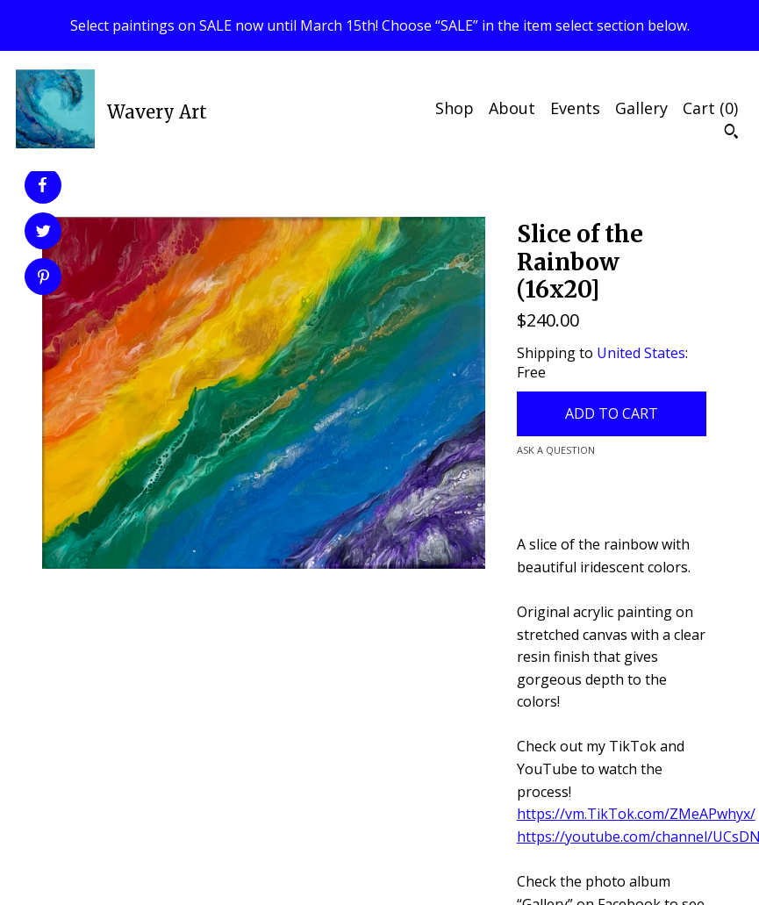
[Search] (731, 133)
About (512, 108)
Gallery (641, 108)
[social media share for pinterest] (43, 279)
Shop (454, 108)
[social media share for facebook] (42, 185)
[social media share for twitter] (43, 233)
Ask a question (556, 449)
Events (575, 108)
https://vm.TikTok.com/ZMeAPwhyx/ (636, 813)
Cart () (710, 108)
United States (641, 353)
